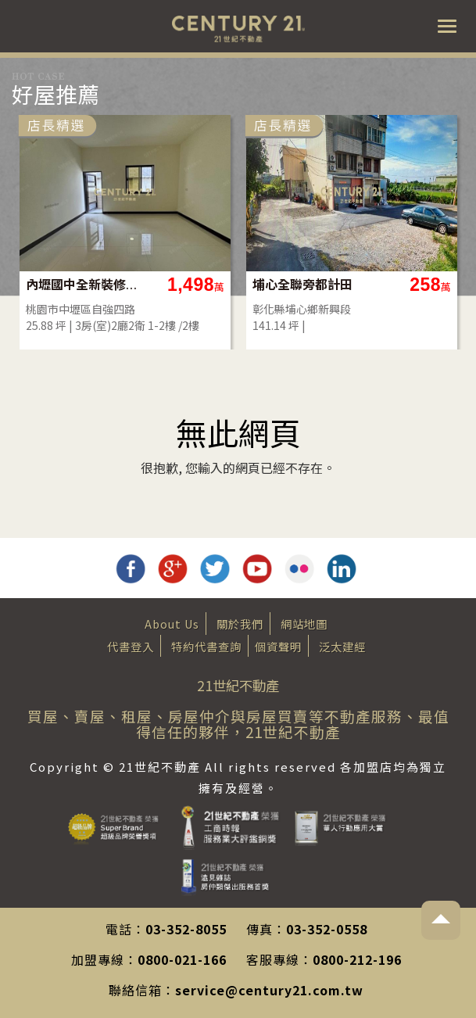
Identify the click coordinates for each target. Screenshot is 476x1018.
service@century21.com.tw (269, 989)
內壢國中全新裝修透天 (82, 284)
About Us (172, 623)
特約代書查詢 (206, 646)
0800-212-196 (357, 959)
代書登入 (130, 646)
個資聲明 (278, 646)
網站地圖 (304, 623)
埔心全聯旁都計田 (302, 284)
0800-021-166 (182, 959)
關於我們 (240, 623)
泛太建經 (342, 646)
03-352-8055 (186, 928)
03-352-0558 (326, 928)
